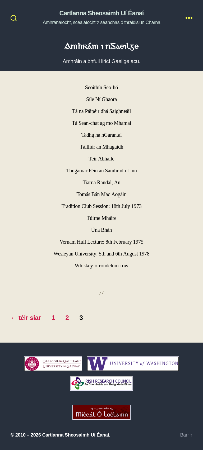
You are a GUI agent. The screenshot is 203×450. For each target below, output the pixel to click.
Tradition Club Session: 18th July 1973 (102, 206)
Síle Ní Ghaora (101, 99)
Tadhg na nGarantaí (101, 135)
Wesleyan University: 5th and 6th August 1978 (101, 253)
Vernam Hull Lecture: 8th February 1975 (102, 242)
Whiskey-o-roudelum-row (101, 265)
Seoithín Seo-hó (101, 87)
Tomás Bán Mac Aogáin (101, 194)
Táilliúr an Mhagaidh (101, 147)
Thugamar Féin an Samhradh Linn (101, 170)
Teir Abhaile (101, 158)
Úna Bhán (101, 230)
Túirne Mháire (102, 218)
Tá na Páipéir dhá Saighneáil (101, 111)
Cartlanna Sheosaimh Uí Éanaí (101, 13)
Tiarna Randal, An (102, 182)
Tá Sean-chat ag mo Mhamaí (101, 123)
